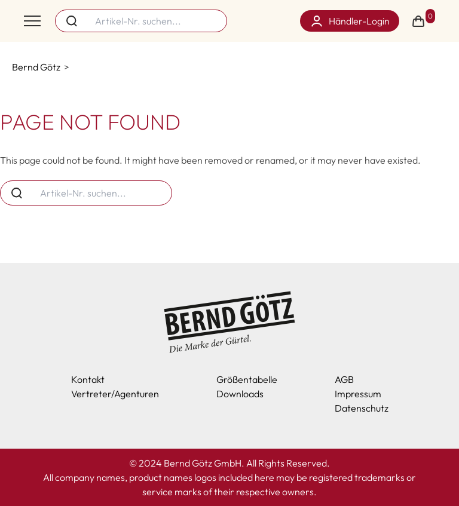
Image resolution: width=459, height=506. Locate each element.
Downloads (240, 394)
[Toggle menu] (32, 21)
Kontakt (88, 379)
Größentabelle (246, 379)
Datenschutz (361, 408)
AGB (344, 379)
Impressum (358, 394)
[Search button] (71, 21)
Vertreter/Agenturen (115, 394)
